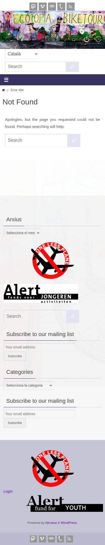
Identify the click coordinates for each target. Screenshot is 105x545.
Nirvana (51, 523)
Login (8, 491)
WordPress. (69, 523)
